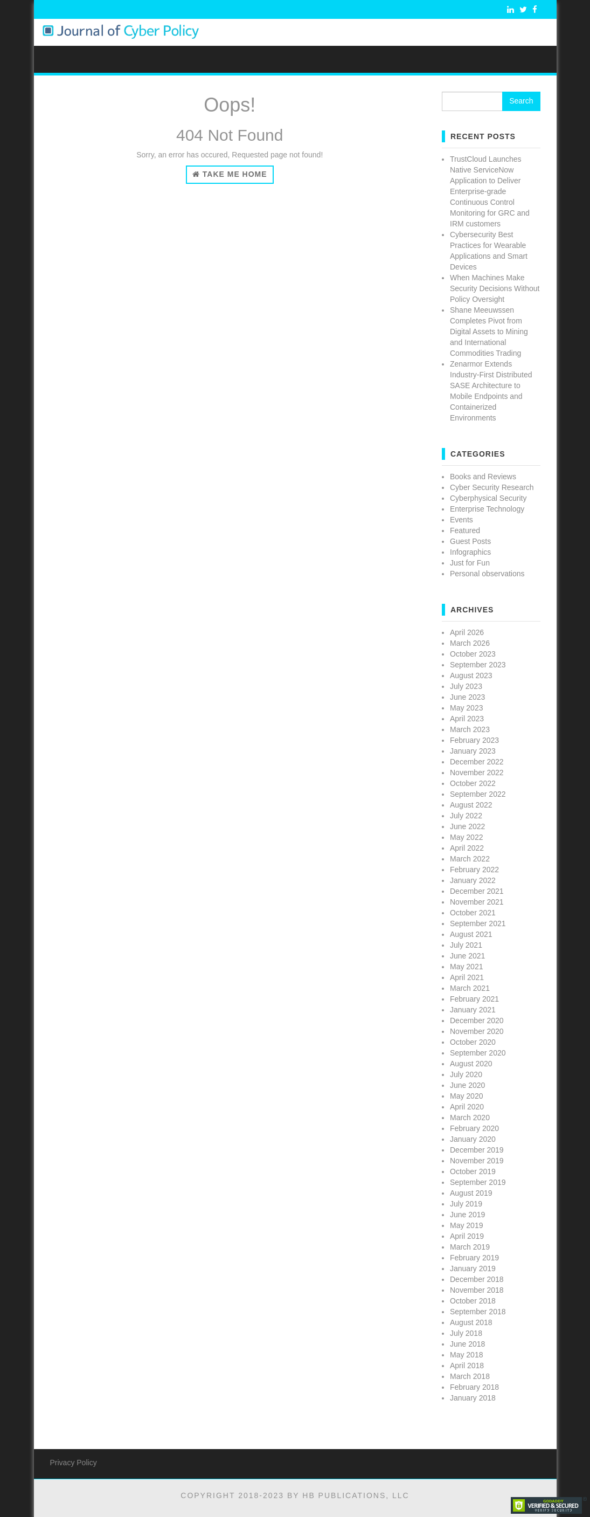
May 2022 (466, 837)
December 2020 (477, 1020)
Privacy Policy (73, 1462)
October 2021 (473, 912)
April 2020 (467, 1106)
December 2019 (477, 1150)
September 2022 (478, 794)
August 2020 (471, 1063)
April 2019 (467, 1236)
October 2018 (473, 1301)
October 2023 (473, 654)
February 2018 (474, 1387)
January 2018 (473, 1398)
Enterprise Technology (487, 509)
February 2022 (474, 869)
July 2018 (466, 1333)
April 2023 (467, 718)
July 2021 (466, 945)
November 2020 (477, 1031)
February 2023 (474, 740)
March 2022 (470, 858)
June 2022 (467, 826)
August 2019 (471, 1193)
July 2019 (466, 1203)
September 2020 (478, 1053)
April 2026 (467, 632)
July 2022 (466, 815)
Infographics (470, 552)
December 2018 (477, 1279)
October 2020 (473, 1042)
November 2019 (477, 1160)
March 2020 (470, 1117)
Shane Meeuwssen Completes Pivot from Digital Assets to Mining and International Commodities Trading (489, 331)
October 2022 (473, 783)
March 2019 (470, 1247)
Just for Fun (470, 562)
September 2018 (478, 1311)
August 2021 (471, 934)
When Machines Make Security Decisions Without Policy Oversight (495, 288)
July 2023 (466, 686)
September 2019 (478, 1182)
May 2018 (466, 1354)
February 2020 (474, 1128)
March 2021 (470, 988)
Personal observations (487, 573)
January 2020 (473, 1139)
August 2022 (471, 805)
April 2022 (467, 848)
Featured (465, 530)
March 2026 (470, 643)
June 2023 (467, 697)
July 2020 (466, 1074)
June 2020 (467, 1085)
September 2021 (478, 923)
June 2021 (467, 955)
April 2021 (467, 977)
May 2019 (466, 1225)
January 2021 (473, 1009)
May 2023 (466, 708)
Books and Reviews (483, 476)
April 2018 (467, 1365)
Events (461, 519)
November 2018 (477, 1290)
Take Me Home (229, 174)
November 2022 (477, 772)
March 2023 (470, 729)
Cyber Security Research (492, 487)
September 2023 (478, 664)
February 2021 (474, 999)
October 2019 (473, 1171)
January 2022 (473, 880)
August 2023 (471, 675)
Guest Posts (470, 541)
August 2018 (471, 1322)
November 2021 (477, 902)
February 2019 (474, 1257)
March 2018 (470, 1376)
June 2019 (467, 1214)
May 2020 (466, 1096)
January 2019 (473, 1268)
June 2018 (467, 1344)
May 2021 (466, 966)
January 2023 (473, 751)
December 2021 (477, 891)
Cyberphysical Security (488, 498)
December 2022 (477, 761)
